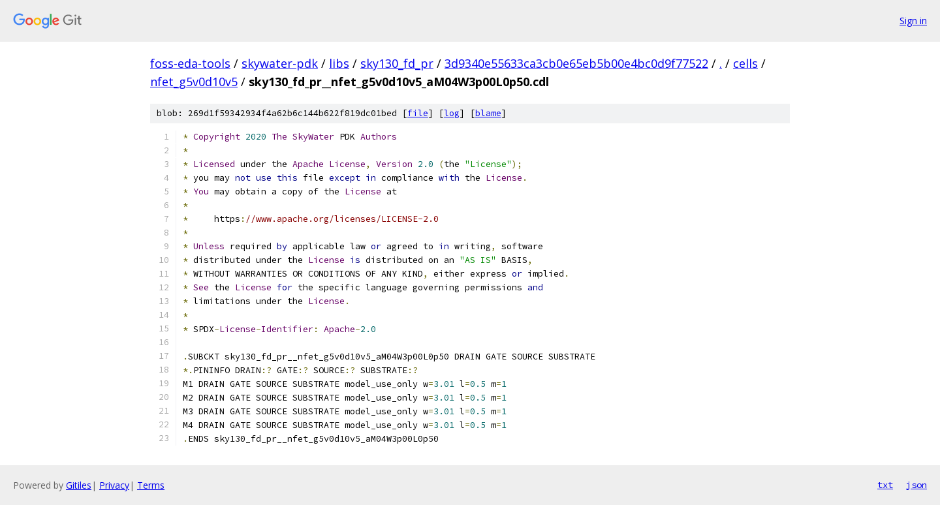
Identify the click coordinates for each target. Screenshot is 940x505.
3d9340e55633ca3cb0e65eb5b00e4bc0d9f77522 (576, 63)
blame (488, 113)
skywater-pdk (280, 63)
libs (339, 63)
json (916, 485)
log (452, 113)
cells (745, 63)
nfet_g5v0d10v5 (194, 81)
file (417, 113)
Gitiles (78, 485)
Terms (150, 485)
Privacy (114, 485)
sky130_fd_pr (396, 63)
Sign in (913, 20)
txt (885, 485)
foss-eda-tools (190, 63)
